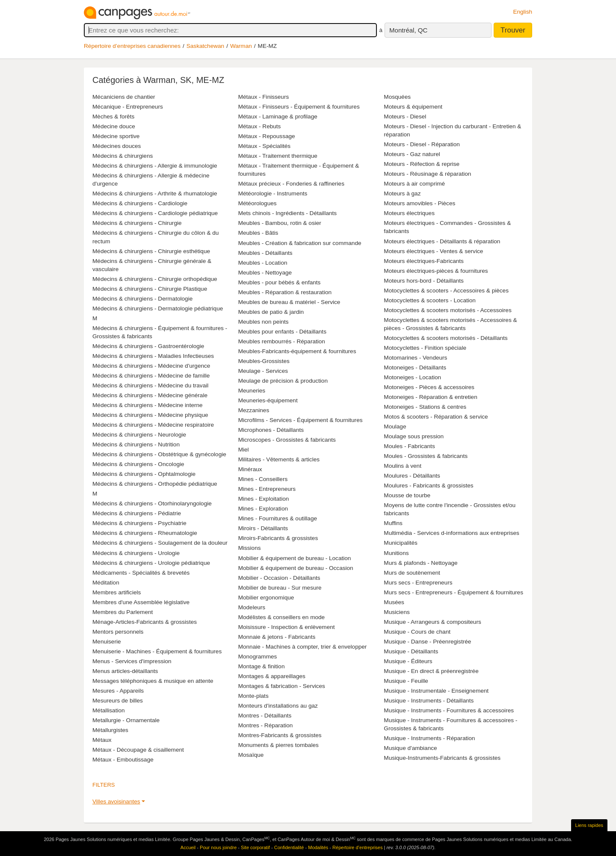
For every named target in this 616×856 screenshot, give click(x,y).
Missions (249, 548)
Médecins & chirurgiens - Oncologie (138, 464)
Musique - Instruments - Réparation (429, 738)
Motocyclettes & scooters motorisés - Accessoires (447, 310)
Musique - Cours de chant (417, 632)
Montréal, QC (408, 30)
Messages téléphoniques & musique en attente (152, 681)
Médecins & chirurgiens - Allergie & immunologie (154, 165)
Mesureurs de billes (117, 700)
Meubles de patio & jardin (271, 312)
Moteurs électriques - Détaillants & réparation (442, 241)
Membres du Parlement (122, 612)
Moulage (395, 426)
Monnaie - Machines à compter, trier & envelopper (302, 646)
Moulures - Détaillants (412, 475)
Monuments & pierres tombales (278, 745)
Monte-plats (253, 696)
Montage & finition (261, 666)
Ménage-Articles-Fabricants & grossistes (144, 622)
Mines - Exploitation (263, 499)
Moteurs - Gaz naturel (412, 154)
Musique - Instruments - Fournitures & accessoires (449, 710)
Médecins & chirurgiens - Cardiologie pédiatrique (155, 213)
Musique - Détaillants (411, 651)
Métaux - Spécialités (264, 146)
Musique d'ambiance (410, 748)
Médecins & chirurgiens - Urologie (136, 553)
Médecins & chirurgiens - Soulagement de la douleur (160, 543)
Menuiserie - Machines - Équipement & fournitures (157, 651)
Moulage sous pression (414, 436)
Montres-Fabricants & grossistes (280, 735)
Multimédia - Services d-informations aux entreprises (451, 533)
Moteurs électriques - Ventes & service (433, 251)
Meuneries (251, 390)
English (522, 12)
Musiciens (396, 612)
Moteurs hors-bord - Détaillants (424, 280)
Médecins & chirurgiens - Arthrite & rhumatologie (154, 193)
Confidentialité (289, 847)
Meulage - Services (263, 371)
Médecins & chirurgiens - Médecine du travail (150, 385)
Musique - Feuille (406, 681)
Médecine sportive (115, 136)
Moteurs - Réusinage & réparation (427, 174)
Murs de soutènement (412, 573)
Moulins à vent (402, 466)
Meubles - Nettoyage (265, 272)
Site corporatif (255, 847)
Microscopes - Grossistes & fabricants (287, 440)
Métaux (102, 740)
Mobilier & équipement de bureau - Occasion (295, 568)
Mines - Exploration (263, 508)
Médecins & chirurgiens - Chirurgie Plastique (149, 289)
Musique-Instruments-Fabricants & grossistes (442, 758)
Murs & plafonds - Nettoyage (420, 563)
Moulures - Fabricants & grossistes (428, 485)
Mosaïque (251, 755)
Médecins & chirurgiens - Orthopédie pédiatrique (154, 484)
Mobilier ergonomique (266, 597)
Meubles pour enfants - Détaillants (282, 331)
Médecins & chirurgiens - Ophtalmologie (143, 474)
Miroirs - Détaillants (263, 528)
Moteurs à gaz (402, 193)
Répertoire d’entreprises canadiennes (132, 46)
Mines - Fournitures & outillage (277, 518)
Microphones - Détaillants (271, 430)
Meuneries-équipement (268, 400)
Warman (241, 46)
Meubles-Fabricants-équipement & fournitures (297, 351)
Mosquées (397, 97)
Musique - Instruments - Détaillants (429, 700)
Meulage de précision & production (283, 381)
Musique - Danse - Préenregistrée (427, 641)
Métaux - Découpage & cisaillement (138, 750)
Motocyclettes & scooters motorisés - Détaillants (445, 338)
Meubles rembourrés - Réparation (281, 341)
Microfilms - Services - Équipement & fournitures (300, 420)
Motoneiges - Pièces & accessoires (429, 387)
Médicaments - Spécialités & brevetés (141, 573)
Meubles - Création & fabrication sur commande (299, 243)
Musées (394, 602)
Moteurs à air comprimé (414, 183)
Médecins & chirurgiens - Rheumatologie (144, 533)
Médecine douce (113, 126)
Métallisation (108, 710)
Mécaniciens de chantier (123, 97)
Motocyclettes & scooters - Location (430, 300)
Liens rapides (589, 825)
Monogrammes (257, 656)
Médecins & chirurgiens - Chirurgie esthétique (151, 251)
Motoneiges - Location (412, 377)
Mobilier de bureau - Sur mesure (280, 587)
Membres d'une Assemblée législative (141, 602)
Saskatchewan (205, 46)
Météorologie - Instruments (273, 193)
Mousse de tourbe (407, 495)
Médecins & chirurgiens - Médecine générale (149, 395)
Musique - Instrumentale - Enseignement (436, 691)
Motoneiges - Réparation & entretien (430, 397)
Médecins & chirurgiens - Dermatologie (142, 298)
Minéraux (250, 469)
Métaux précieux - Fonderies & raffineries (291, 183)
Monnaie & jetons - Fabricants (277, 637)
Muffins (393, 523)
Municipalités (401, 543)
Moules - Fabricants (409, 446)
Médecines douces (116, 146)
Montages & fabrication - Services (281, 686)
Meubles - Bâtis (258, 233)
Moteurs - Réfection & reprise (421, 164)
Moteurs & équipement (413, 106)
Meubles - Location (262, 263)
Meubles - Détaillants (265, 253)
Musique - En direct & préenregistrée (431, 671)
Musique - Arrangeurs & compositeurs (432, 622)
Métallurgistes (110, 730)
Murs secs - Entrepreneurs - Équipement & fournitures (453, 592)
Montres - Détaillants (265, 715)
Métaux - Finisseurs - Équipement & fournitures (299, 106)
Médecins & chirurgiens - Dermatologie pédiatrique (157, 308)
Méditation (105, 582)
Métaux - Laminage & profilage (277, 116)
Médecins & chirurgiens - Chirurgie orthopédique (154, 279)
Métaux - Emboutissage (123, 759)
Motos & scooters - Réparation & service (436, 416)
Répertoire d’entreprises (357, 847)
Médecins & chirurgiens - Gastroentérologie (148, 346)
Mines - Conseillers (263, 479)
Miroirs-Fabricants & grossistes (278, 538)
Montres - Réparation (265, 725)
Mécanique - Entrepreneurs (127, 106)
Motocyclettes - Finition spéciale (425, 348)
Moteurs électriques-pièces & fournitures (436, 271)
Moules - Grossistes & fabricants (426, 456)
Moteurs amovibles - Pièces (419, 203)
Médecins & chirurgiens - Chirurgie (137, 223)
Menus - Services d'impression (132, 661)
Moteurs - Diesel (405, 116)
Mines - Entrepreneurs (267, 489)
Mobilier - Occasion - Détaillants (279, 578)
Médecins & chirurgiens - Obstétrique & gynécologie (159, 454)
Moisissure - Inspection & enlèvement (286, 627)
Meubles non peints (263, 322)
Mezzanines (254, 410)
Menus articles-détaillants (125, 671)
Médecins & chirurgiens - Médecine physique (150, 415)
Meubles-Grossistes (264, 361)
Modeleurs (251, 607)
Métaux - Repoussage (266, 136)
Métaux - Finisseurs (263, 97)
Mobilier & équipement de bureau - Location (294, 558)
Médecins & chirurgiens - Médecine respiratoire (153, 425)
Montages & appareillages (271, 676)
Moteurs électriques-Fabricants (424, 261)
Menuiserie (106, 641)
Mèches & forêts (113, 116)
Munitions (396, 553)
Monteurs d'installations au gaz (278, 706)
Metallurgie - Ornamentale (126, 720)
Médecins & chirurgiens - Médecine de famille (151, 375)
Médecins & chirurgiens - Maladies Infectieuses (153, 356)
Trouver (512, 30)
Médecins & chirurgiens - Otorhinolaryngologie (152, 503)
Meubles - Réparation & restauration (285, 292)
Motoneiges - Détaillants (415, 367)
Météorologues (257, 203)
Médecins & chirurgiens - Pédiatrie (136, 513)
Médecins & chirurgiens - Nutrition (136, 444)
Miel (243, 449)
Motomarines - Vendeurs (415, 357)
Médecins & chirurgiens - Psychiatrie (139, 523)
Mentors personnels (117, 632)
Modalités (318, 847)
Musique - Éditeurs (408, 661)
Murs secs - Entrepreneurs (418, 582)
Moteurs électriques (409, 213)
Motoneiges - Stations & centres (425, 407)
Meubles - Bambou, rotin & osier (279, 223)
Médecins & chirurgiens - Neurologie (139, 434)
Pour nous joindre (218, 847)
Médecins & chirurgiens (122, 156)
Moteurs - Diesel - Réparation (422, 144)
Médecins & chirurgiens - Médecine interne (147, 405)
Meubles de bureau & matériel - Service (289, 302)
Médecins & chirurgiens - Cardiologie (139, 203)
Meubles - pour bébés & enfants (279, 282)
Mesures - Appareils (118, 691)
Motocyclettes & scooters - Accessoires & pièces (446, 290)
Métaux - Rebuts (259, 126)
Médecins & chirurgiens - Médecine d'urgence (151, 366)
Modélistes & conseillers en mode (281, 617)
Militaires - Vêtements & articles (279, 459)
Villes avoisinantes (116, 801)
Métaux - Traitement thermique (277, 156)
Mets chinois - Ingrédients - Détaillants (287, 213)
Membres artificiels (116, 592)
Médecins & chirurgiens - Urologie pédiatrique (151, 563)
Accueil (188, 847)
